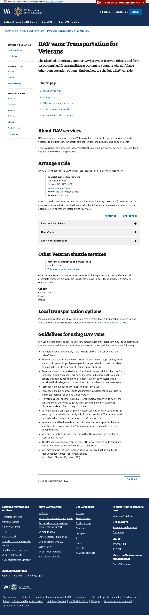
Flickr (79, 543)
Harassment (81, 597)
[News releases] (21, 83)
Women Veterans (10, 521)
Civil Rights (25, 597)
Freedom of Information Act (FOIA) (53, 597)
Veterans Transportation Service (64, 269)
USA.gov (95, 601)
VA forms (43, 513)
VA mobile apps (47, 531)
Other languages (34, 575)
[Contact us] (21, 134)
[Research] (21, 111)
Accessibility (9, 597)
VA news (80, 513)
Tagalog (18, 575)
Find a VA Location (69, 22)
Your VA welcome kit (49, 556)
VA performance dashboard (118, 601)
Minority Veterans (11, 526)
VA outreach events (12, 555)
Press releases (83, 518)
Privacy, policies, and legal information (23, 601)
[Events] (21, 78)
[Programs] (21, 105)
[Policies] (21, 116)
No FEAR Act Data (78, 601)
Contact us (121, 11)
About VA (47, 22)
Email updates (83, 523)
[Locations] (21, 56)
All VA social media (85, 552)
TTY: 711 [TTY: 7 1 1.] (117, 549)
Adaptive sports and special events (16, 543)
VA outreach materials (50, 551)
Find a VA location (122, 564)
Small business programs (15, 550)
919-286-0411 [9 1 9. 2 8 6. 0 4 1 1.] (62, 191)
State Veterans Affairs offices (54, 536)
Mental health (9, 536)
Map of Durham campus (59, 188)
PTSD (5, 531)
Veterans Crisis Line (123, 516)
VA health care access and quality (56, 518)
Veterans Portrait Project (16, 605)
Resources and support (125, 527)
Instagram (81, 533)
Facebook (81, 528)
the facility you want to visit (112, 322)
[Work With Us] (21, 128)
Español (6, 575)
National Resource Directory (16, 559)
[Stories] (21, 72)
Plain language (130, 597)
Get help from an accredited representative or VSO (53, 525)
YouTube (80, 548)
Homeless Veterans (12, 516)
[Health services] (21, 50)
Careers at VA (45, 546)
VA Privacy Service (56, 601)
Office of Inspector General (105, 597)
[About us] (21, 99)
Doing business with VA (51, 541)
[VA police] (21, 122)
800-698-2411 (119, 544)
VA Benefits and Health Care (19, 22)
